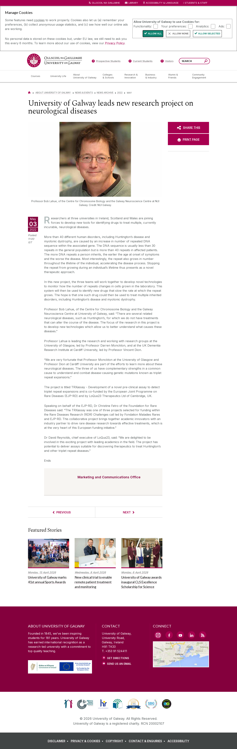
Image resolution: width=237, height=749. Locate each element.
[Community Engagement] (199, 76)
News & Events (84, 92)
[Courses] (37, 76)
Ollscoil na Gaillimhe (106, 2)
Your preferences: (174, 26)
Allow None (180, 33)
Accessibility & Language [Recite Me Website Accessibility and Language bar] (160, 3)
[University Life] (58, 76)
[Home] (29, 92)
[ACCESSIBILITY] (178, 741)
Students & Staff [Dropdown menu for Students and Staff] (196, 2)
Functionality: (142, 26)
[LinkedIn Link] (191, 635)
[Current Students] (140, 62)
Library (133, 2)
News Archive (105, 92)
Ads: (222, 26)
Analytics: (202, 26)
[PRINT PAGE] (188, 139)
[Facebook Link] (169, 635)
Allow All (155, 33)
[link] (68, 703)
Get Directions (118, 658)
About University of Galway (53, 92)
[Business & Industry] (153, 76)
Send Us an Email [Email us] (119, 663)
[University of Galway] (54, 60)
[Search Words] (194, 61)
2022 (120, 92)
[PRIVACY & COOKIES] (88, 741)
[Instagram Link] (158, 635)
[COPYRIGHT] (117, 741)
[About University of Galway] (85, 76)
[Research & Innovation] (132, 76)
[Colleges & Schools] (111, 76)
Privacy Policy (115, 43)
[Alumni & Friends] (177, 76)
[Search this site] (206, 61)
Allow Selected (209, 33)
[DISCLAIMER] (59, 741)
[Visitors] (167, 62)
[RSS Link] (202, 635)
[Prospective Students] (106, 62)
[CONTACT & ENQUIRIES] (148, 741)
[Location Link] (181, 665)
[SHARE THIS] (188, 127)
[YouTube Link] (180, 635)
